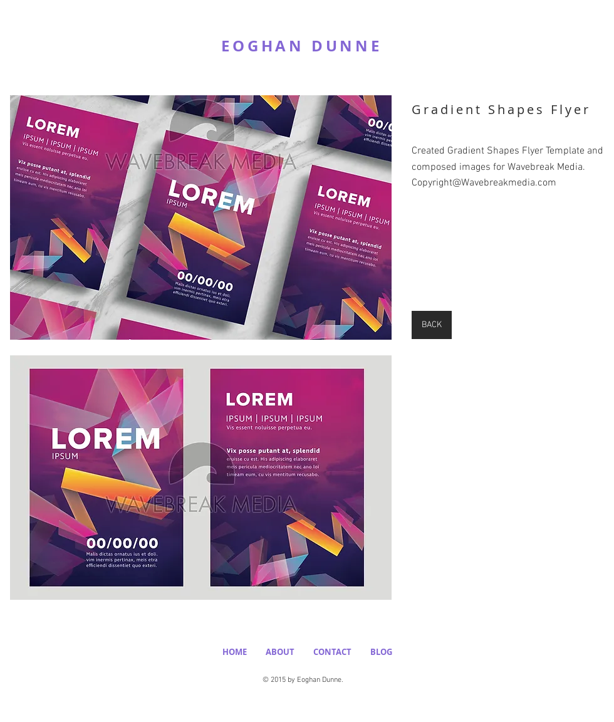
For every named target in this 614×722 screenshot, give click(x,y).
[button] (201, 217)
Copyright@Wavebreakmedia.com (484, 183)
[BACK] (432, 325)
